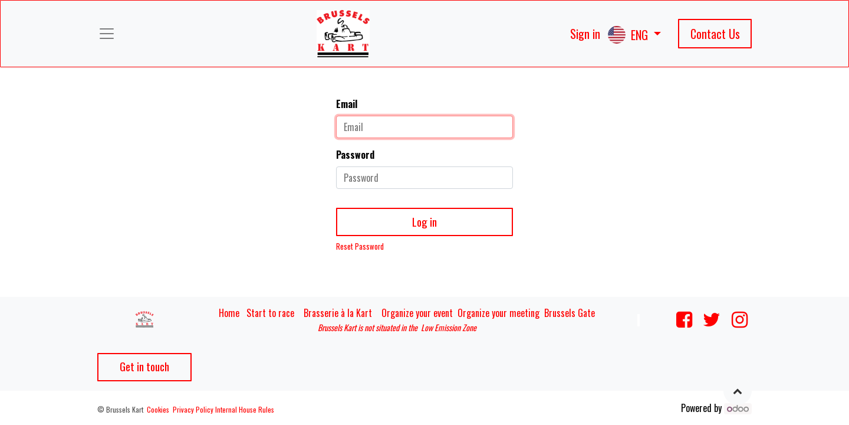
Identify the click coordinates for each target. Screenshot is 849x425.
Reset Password (360, 246)
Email (346, 104)
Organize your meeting (498, 313)
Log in (424, 221)
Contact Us (715, 33)
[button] (737, 391)
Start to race (270, 313)
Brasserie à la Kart (338, 313)
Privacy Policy (193, 409)
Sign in (585, 33)
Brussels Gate (569, 313)
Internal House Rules (244, 409)
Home (229, 313)
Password (355, 155)
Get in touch (144, 366)
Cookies (158, 409)
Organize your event (417, 313)
